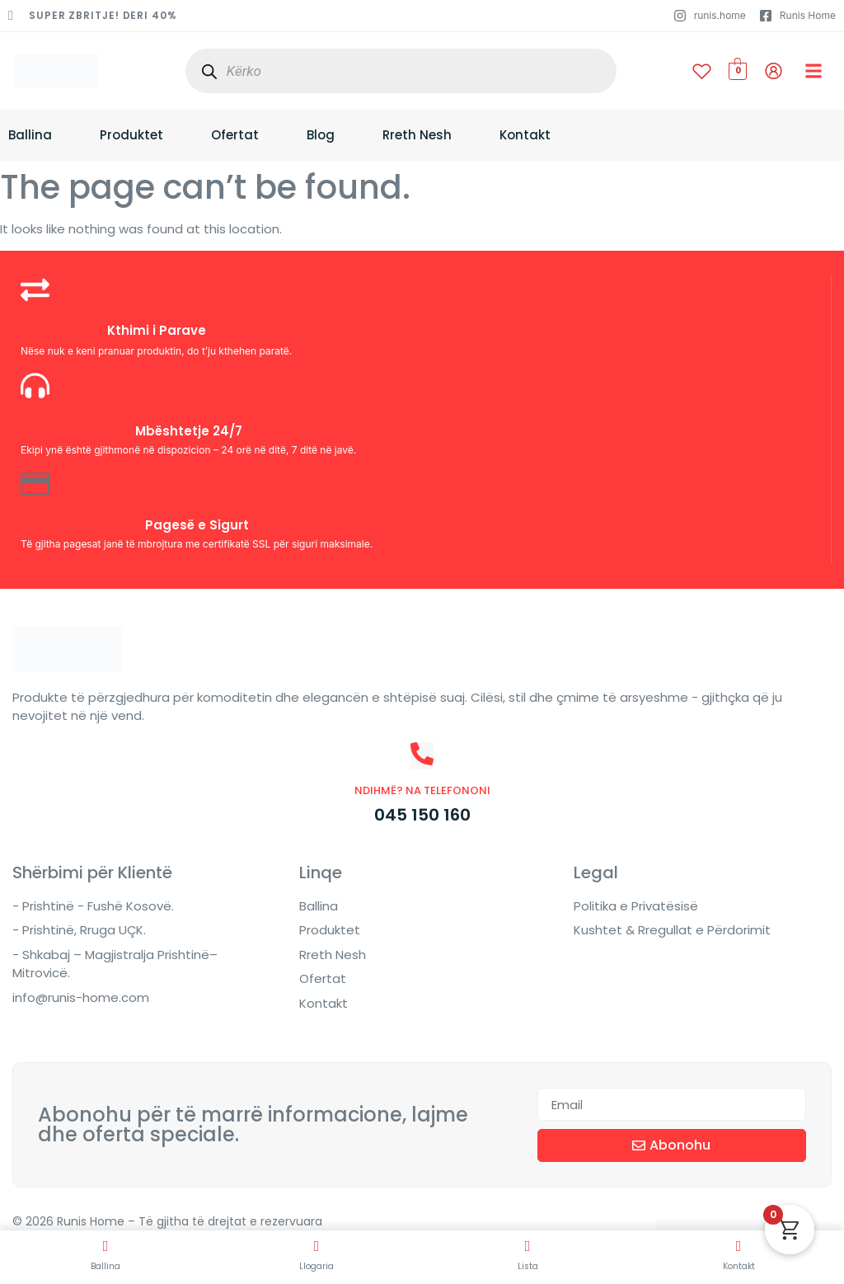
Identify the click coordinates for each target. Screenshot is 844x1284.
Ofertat (235, 134)
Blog (321, 134)
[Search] (209, 71)
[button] (814, 71)
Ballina (30, 134)
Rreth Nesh (417, 134)
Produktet (131, 134)
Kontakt (525, 134)
